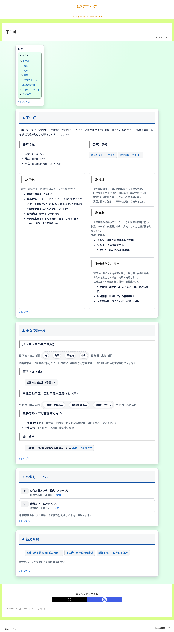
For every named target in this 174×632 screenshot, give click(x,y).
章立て (25, 55)
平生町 (25, 60)
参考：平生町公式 (82, 448)
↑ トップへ (24, 312)
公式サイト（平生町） (103, 155)
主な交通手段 (28, 84)
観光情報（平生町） (130, 155)
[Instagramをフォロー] (90, 599)
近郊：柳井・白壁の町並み (113, 552)
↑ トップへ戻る (25, 101)
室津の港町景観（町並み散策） (44, 552)
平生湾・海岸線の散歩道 (79, 552)
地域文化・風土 (31, 79)
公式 (58, 495)
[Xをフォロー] (84, 599)
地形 (26, 70)
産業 (26, 75)
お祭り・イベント (31, 89)
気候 (26, 65)
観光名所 (26, 94)
